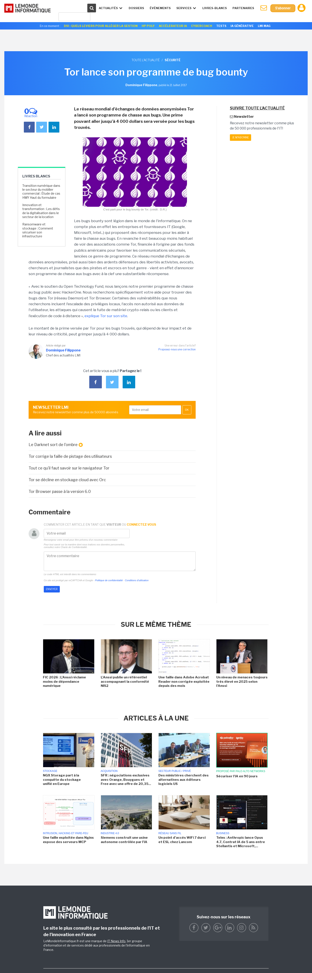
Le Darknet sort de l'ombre (56, 444)
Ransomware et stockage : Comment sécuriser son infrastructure (37, 230)
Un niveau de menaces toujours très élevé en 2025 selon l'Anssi (242, 681)
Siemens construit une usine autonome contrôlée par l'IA (124, 840)
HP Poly (148, 26)
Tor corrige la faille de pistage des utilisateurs (70, 456)
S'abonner (283, 8)
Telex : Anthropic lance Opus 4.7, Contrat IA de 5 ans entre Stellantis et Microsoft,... (240, 842)
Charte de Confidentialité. (74, 547)
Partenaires (243, 8)
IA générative (242, 26)
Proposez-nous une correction (177, 349)
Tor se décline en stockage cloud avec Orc (67, 479)
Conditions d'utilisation (136, 580)
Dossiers (136, 8)
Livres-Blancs (214, 8)
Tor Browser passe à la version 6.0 (60, 491)
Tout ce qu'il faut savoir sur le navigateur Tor (69, 468)
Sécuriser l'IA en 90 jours (237, 776)
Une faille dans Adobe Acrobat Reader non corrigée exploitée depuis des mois (184, 681)
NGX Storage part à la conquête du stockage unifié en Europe (62, 779)
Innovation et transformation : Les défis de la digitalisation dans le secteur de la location (41, 211)
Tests (221, 26)
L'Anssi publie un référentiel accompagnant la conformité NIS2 (125, 681)
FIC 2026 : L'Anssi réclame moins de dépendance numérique (64, 681)
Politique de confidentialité (109, 580)
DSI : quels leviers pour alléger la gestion (101, 26)
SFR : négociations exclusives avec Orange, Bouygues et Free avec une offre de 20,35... (126, 779)
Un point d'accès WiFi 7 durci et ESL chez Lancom (182, 840)
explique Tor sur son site (105, 316)
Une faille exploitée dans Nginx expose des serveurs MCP (68, 840)
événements (160, 8)
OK (187, 409)
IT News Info (116, 941)
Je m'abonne (240, 137)
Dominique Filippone (63, 350)
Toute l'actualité (146, 60)
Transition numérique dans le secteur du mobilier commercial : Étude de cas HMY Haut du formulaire (41, 191)
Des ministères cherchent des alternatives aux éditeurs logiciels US (183, 779)
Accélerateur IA (173, 26)
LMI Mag (264, 26)
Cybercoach (201, 26)
